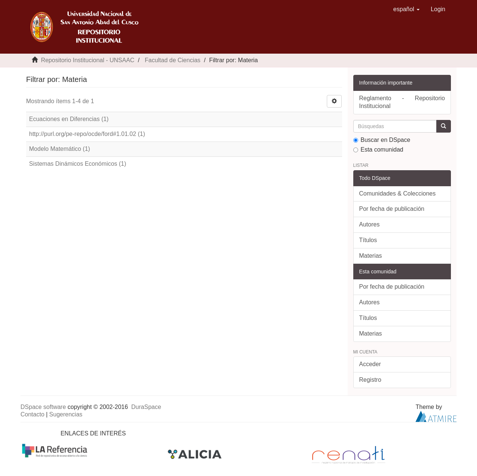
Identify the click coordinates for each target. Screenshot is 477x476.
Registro (370, 380)
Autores (369, 224)
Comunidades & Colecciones (397, 193)
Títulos (368, 240)
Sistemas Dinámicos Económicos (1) (77, 164)
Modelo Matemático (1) (59, 149)
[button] (406, 9)
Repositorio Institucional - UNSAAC (88, 60)
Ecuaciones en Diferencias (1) (68, 119)
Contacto (32, 414)
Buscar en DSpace (381, 140)
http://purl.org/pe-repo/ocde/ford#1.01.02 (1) (87, 134)
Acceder (370, 364)
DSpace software (43, 407)
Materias (370, 256)
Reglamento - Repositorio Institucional (402, 102)
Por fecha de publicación (391, 209)
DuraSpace (146, 407)
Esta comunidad (378, 149)
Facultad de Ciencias (172, 60)
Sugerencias (65, 414)
